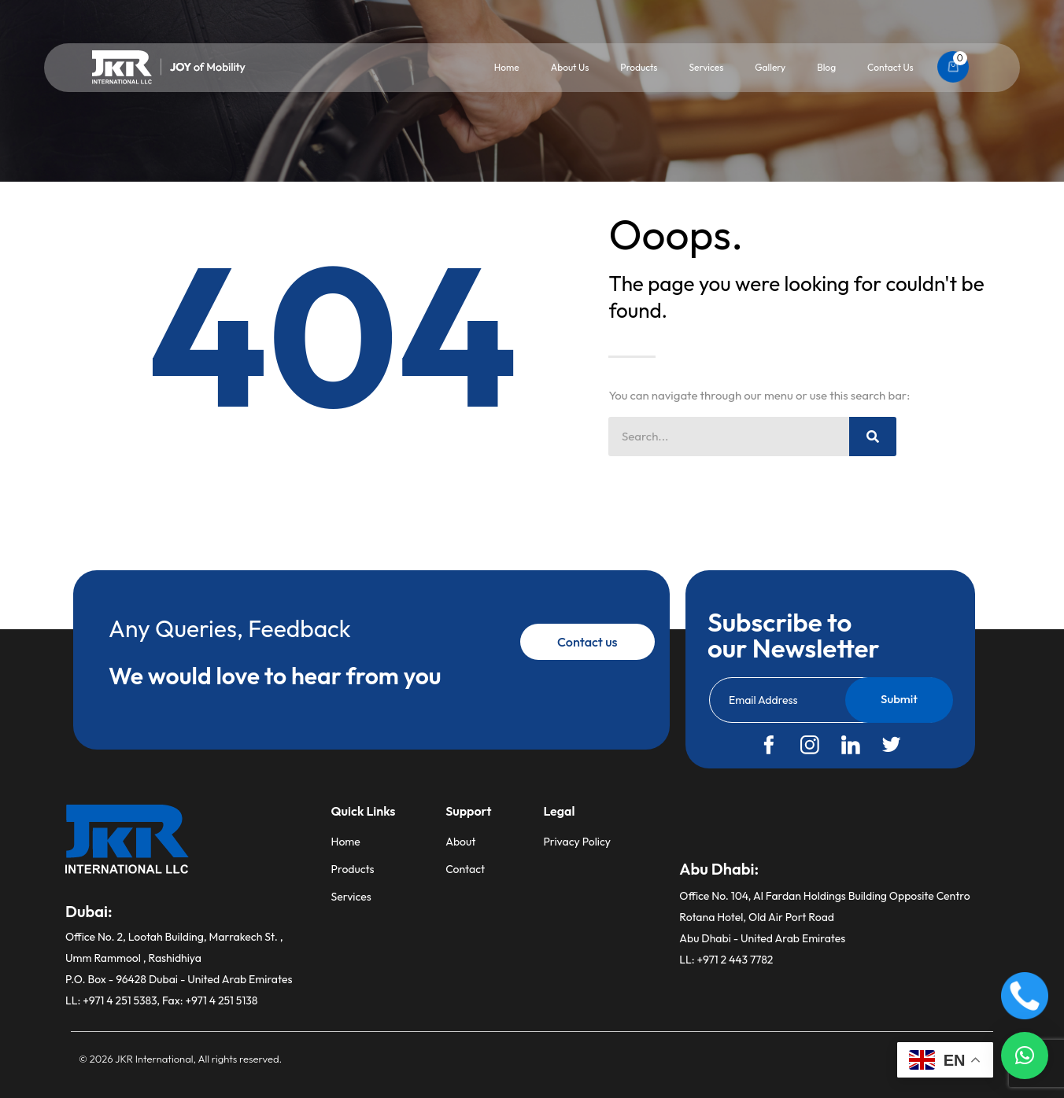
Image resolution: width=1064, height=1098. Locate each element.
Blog (826, 67)
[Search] (872, 436)
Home (506, 67)
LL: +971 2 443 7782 (726, 959)
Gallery (770, 67)
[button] (1024, 1055)
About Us (570, 67)
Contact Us (890, 67)
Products (638, 67)
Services (706, 67)
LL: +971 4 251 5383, (113, 1000)
